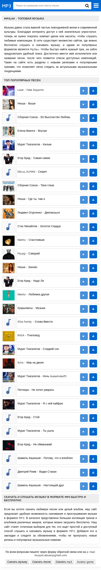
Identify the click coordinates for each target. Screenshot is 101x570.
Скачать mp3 (64, 561)
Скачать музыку (17, 561)
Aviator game (85, 561)
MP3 (6, 5)
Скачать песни (41, 561)
